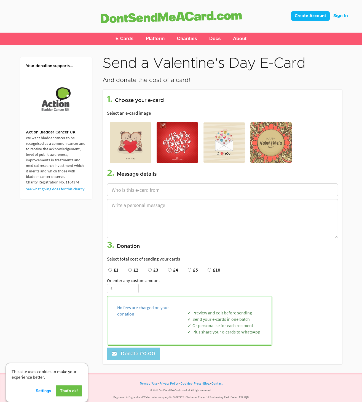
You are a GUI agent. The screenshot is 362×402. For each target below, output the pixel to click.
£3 (153, 270)
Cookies (186, 383)
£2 (133, 270)
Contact (216, 383)
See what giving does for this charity (55, 188)
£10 (214, 270)
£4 (173, 270)
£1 (113, 270)
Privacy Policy (169, 383)
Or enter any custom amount (133, 280)
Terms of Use (148, 383)
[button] (124, 39)
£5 (193, 270)
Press (197, 383)
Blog (206, 383)
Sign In (340, 16)
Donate (133, 353)
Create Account (310, 16)
